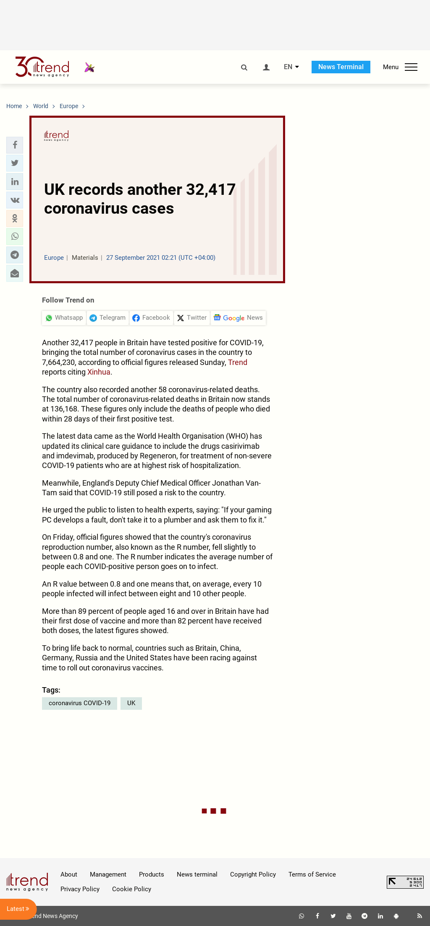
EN (288, 67)
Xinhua (98, 371)
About (68, 874)
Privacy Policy (80, 889)
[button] (15, 145)
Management (108, 874)
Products (151, 874)
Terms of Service (312, 874)
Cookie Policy (131, 889)
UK (131, 703)
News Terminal (341, 67)
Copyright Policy (253, 874)
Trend (237, 362)
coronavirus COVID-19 (79, 703)
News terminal (197, 874)
